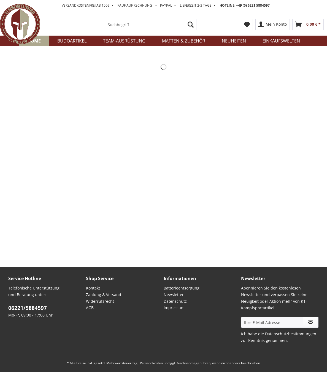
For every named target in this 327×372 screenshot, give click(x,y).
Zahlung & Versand (103, 294)
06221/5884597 (27, 308)
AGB (90, 307)
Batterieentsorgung (181, 288)
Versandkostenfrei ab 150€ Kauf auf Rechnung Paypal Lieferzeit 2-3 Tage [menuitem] (166, 5)
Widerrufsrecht (100, 301)
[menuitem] (150, 27)
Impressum (174, 307)
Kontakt (93, 288)
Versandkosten (151, 363)
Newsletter (174, 294)
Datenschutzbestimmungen (290, 333)
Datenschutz (175, 301)
